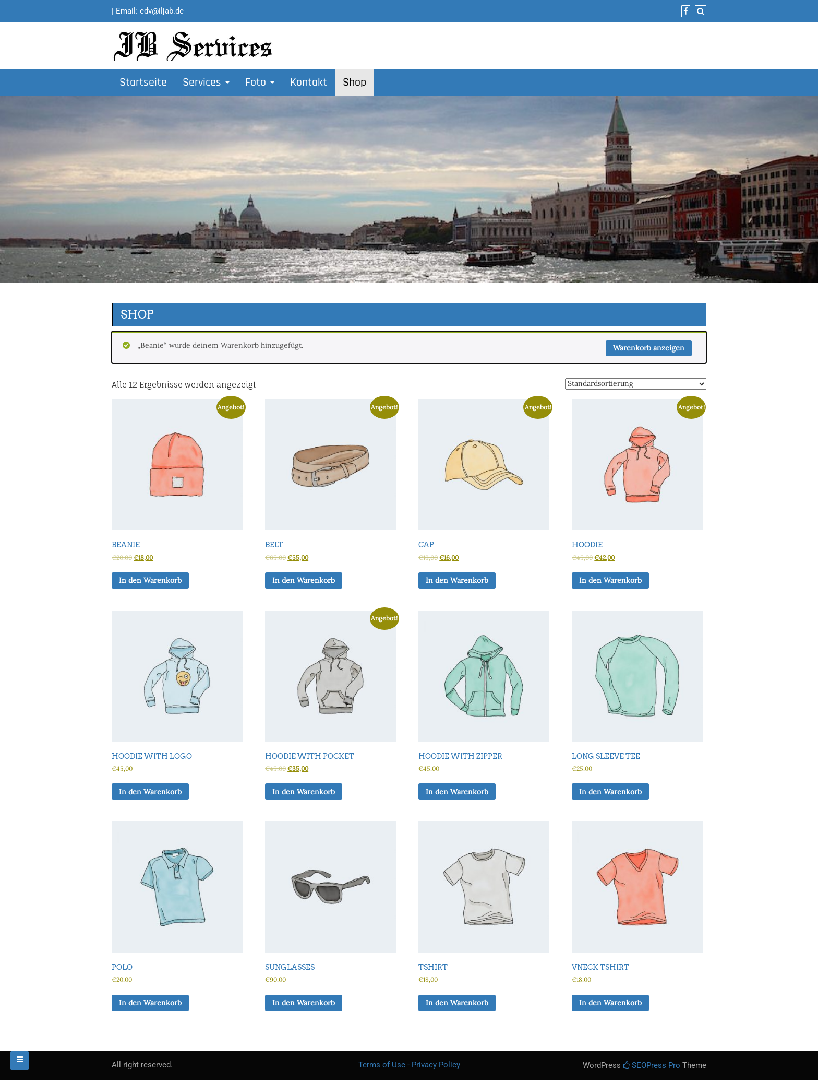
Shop (354, 82)
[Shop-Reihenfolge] (635, 384)
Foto (259, 82)
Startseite (143, 82)
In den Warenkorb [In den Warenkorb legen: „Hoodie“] (610, 580)
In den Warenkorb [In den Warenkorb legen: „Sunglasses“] (303, 1002)
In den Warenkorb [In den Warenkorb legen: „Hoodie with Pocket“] (303, 791)
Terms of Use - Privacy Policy (409, 1065)
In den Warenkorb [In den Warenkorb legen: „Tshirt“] (457, 1002)
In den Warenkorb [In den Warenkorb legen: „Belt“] (303, 580)
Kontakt (308, 82)
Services (206, 82)
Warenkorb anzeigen (648, 348)
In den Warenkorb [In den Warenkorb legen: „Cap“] (457, 580)
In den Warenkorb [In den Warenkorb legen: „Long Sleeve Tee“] (610, 791)
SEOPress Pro (651, 1065)
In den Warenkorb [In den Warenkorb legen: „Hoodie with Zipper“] (457, 791)
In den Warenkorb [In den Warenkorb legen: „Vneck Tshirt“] (610, 1002)
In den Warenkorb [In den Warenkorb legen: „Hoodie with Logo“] (150, 791)
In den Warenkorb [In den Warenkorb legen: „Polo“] (150, 1002)
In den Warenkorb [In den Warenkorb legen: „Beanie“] (150, 580)
